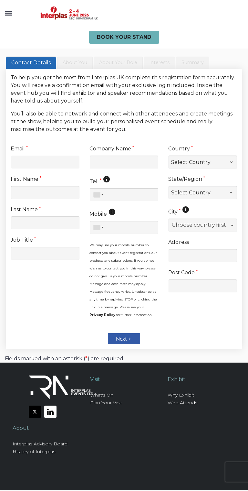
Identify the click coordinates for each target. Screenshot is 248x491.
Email (19, 149)
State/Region (186, 179)
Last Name (26, 209)
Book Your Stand (124, 37)
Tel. (95, 181)
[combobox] (202, 226)
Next (124, 339)
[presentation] (31, 63)
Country (180, 149)
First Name (26, 179)
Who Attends (182, 403)
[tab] (31, 63)
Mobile (98, 215)
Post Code (183, 272)
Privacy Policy (102, 315)
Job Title (23, 240)
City (174, 212)
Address (180, 242)
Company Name (111, 149)
